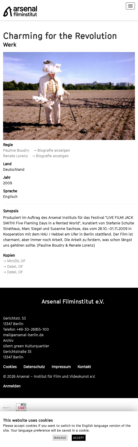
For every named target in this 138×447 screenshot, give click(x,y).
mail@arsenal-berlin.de (23, 335)
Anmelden (12, 386)
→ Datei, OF (13, 266)
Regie (8, 145)
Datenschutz (34, 367)
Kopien (9, 255)
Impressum (61, 367)
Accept (78, 437)
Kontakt (84, 367)
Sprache (10, 191)
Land (7, 164)
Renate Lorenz (15, 156)
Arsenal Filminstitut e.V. (73, 301)
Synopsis (10, 211)
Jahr (6, 177)
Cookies (10, 367)
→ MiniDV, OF (14, 261)
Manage (60, 437)
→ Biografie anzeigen (51, 150)
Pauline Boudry (16, 150)
